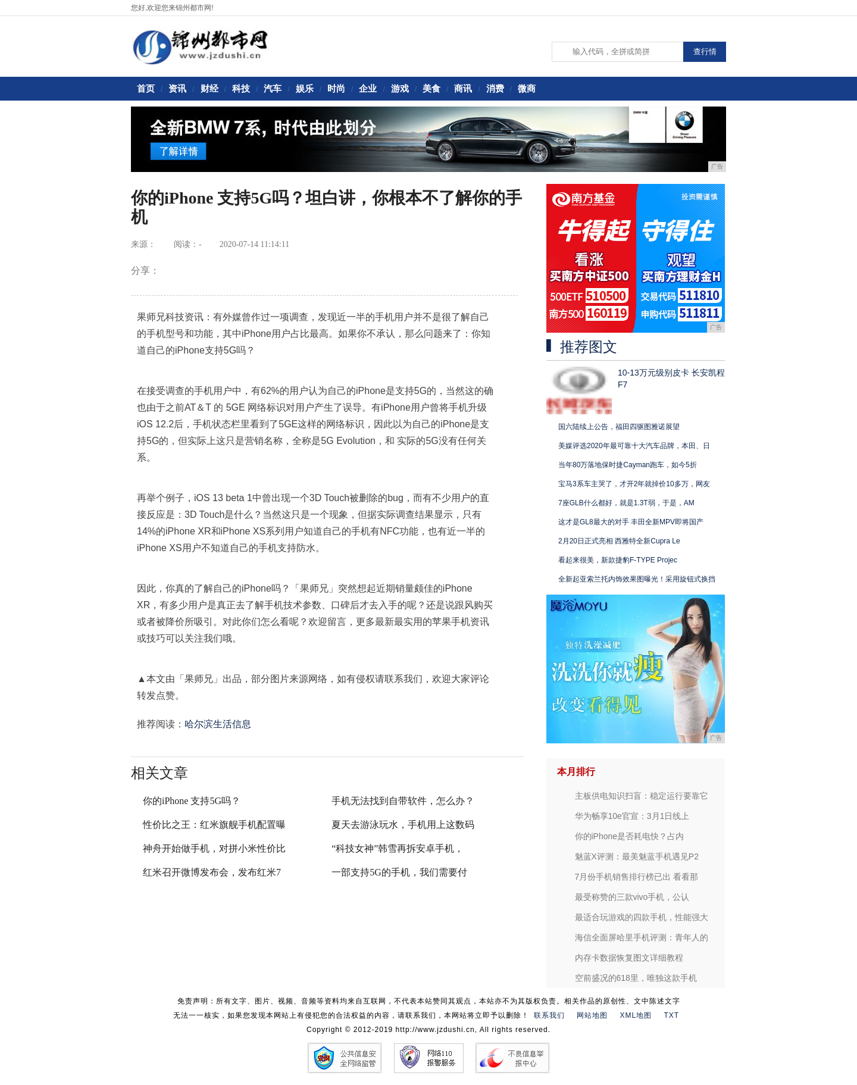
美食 (431, 88)
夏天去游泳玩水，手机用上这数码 (402, 825)
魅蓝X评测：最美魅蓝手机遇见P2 (637, 856)
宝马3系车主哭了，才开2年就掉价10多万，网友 (634, 484)
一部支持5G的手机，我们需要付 (399, 872)
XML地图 (636, 1015)
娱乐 (305, 88)
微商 (527, 88)
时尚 (336, 88)
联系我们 (549, 1015)
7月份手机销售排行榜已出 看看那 (637, 876)
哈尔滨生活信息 (217, 724)
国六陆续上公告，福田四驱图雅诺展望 (619, 427)
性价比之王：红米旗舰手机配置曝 (214, 825)
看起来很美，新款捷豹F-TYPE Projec (617, 560)
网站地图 (592, 1015)
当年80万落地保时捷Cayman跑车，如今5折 (627, 465)
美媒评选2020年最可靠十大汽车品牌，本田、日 (634, 446)
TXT (672, 1015)
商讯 (463, 88)
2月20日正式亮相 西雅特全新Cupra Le (619, 541)
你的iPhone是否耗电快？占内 (629, 836)
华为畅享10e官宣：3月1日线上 (632, 816)
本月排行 (576, 772)
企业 (368, 88)
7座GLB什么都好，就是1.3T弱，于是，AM (626, 503)
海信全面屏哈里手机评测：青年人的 (641, 937)
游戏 (400, 88)
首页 (146, 88)
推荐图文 (588, 347)
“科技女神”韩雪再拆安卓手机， (397, 848)
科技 (241, 88)
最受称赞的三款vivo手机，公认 (632, 897)
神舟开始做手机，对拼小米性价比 (214, 848)
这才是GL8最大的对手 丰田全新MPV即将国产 (630, 522)
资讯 (177, 88)
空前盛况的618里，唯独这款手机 (636, 978)
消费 (495, 88)
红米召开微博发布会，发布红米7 (212, 872)
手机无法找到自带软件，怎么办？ (402, 801)
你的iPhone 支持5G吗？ (191, 801)
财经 (209, 88)
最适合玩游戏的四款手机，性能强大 (641, 917)
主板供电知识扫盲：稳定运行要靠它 (641, 796)
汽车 (273, 88)
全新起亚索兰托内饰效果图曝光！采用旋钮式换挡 (636, 579)
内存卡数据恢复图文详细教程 (629, 957)
